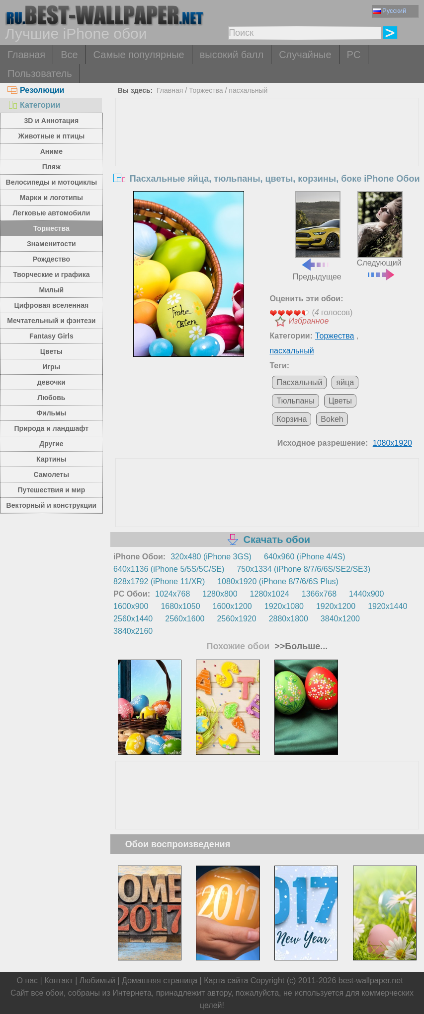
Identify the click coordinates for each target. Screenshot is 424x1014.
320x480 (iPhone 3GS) (211, 556)
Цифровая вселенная (51, 305)
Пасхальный (299, 382)
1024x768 (172, 594)
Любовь (51, 398)
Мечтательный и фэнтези (51, 321)
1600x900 (130, 606)
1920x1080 (284, 606)
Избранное (308, 321)
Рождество (51, 259)
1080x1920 (392, 443)
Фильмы (51, 413)
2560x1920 (236, 618)
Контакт (58, 980)
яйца (345, 382)
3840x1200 (340, 618)
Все (69, 54)
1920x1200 (335, 606)
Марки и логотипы (51, 198)
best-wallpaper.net (371, 980)
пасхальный (248, 90)
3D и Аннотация (51, 121)
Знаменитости (51, 244)
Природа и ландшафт (51, 428)
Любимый (97, 980)
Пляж (51, 167)
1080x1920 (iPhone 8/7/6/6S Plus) (278, 581)
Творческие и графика (51, 274)
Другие (51, 444)
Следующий (380, 234)
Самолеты (52, 474)
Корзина (291, 419)
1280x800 (219, 594)
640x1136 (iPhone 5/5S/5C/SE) (168, 569)
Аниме (51, 151)
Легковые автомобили (51, 213)
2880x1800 (288, 618)
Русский (389, 10)
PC (354, 54)
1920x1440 (387, 606)
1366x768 (319, 594)
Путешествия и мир (51, 490)
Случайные (305, 54)
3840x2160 (133, 631)
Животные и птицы (51, 136)
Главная (26, 54)
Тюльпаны (295, 401)
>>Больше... (300, 646)
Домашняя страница (159, 980)
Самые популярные (138, 54)
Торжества (51, 228)
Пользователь (39, 73)
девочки (51, 382)
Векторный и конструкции (51, 505)
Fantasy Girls (51, 336)
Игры (51, 367)
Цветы (51, 351)
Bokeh (332, 419)
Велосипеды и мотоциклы (51, 182)
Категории (33, 105)
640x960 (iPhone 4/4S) (304, 556)
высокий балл (231, 54)
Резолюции (35, 90)
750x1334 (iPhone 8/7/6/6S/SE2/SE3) (303, 569)
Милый (51, 290)
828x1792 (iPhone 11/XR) (159, 581)
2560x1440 (133, 618)
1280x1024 (269, 594)
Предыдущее (317, 236)
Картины (51, 459)
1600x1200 (232, 606)
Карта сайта (226, 980)
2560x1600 (184, 618)
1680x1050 (180, 606)
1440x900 (366, 594)
